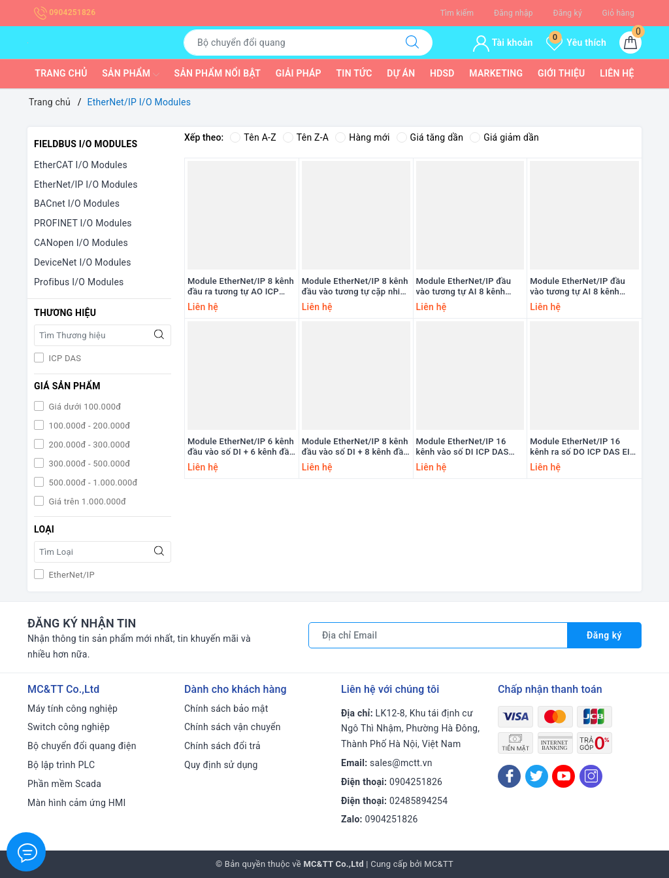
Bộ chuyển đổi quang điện (82, 746)
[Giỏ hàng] (630, 42)
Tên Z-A (306, 137)
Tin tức (354, 73)
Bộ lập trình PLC (61, 765)
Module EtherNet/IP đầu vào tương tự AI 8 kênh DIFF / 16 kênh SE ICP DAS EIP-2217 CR (468, 287)
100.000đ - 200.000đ (88, 425)
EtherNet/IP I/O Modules (86, 184)
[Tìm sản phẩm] (288, 42)
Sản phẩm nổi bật (217, 73)
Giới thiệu (561, 73)
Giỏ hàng (618, 13)
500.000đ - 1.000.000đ (92, 482)
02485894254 (418, 801)
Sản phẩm (130, 74)
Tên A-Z (253, 137)
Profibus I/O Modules (79, 282)
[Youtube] (563, 776)
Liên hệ (617, 73)
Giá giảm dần (504, 137)
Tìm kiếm (457, 13)
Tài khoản (502, 42)
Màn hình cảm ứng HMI (76, 803)
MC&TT (438, 864)
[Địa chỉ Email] (438, 635)
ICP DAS (63, 358)
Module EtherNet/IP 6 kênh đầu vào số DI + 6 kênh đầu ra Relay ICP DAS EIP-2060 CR (241, 447)
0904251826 (64, 12)
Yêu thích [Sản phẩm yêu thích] (576, 42)
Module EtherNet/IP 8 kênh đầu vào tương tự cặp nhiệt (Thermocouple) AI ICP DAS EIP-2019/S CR (355, 287)
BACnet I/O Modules (77, 203)
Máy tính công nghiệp (72, 708)
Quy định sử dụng (221, 765)
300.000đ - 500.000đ (88, 463)
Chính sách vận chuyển (232, 727)
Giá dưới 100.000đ (83, 407)
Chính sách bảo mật (226, 708)
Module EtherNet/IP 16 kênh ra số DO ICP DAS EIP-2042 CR (584, 447)
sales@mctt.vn (401, 763)
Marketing (496, 73)
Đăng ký (567, 13)
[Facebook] (509, 776)
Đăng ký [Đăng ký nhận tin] (604, 635)
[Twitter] (536, 776)
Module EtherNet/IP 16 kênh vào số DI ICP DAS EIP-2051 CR (462, 447)
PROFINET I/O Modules (83, 223)
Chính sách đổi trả (222, 746)
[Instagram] (590, 776)
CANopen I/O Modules (81, 242)
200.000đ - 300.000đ (88, 444)
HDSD (442, 73)
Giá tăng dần (430, 137)
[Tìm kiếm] (412, 42)
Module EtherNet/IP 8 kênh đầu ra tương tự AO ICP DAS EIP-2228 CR (241, 287)
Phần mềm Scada (64, 784)
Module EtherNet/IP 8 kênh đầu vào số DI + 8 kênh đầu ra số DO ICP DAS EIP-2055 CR (355, 447)
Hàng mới (362, 137)
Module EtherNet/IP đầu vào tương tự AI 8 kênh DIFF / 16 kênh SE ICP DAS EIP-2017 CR (582, 287)
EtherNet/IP (70, 575)
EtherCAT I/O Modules (80, 165)
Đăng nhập (513, 13)
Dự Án (401, 73)
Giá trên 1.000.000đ (86, 501)
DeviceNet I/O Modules (82, 262)
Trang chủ (61, 73)
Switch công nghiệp (68, 727)
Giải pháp (298, 73)
